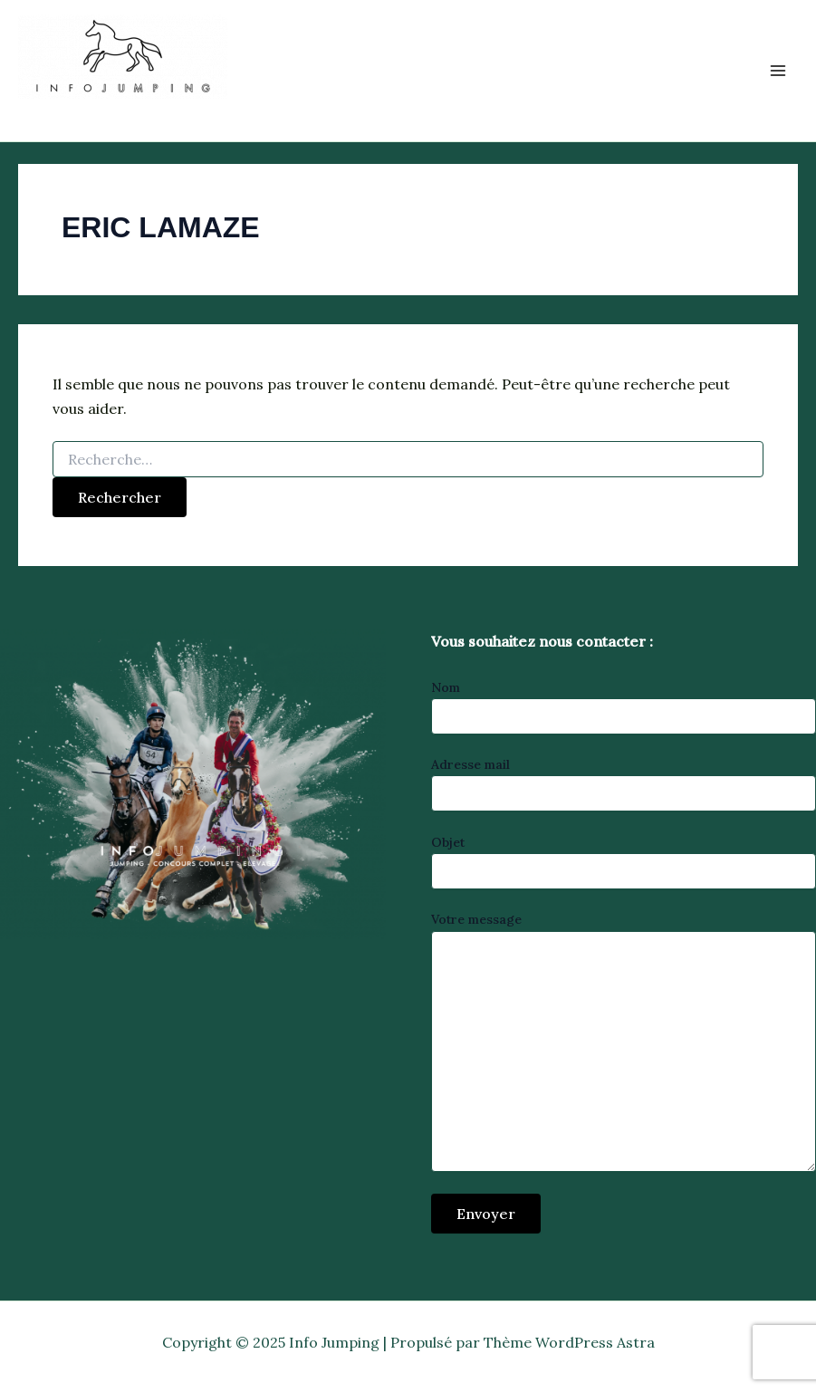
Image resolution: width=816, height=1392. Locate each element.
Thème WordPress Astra (569, 1342)
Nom (624, 706)
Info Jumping (102, 112)
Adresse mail (624, 783)
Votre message (624, 1043)
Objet (624, 861)
